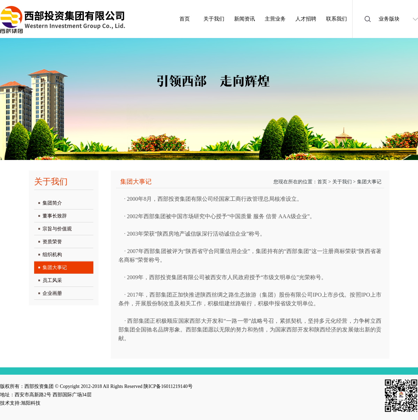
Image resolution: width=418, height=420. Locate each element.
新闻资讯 (244, 19)
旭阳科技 (30, 403)
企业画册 (52, 293)
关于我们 (213, 19)
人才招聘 (305, 19)
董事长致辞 (54, 216)
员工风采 (52, 280)
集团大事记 (54, 267)
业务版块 (389, 19)
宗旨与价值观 (57, 228)
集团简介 (52, 203)
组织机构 (52, 254)
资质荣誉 (52, 241)
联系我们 (336, 19)
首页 (184, 19)
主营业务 (275, 19)
